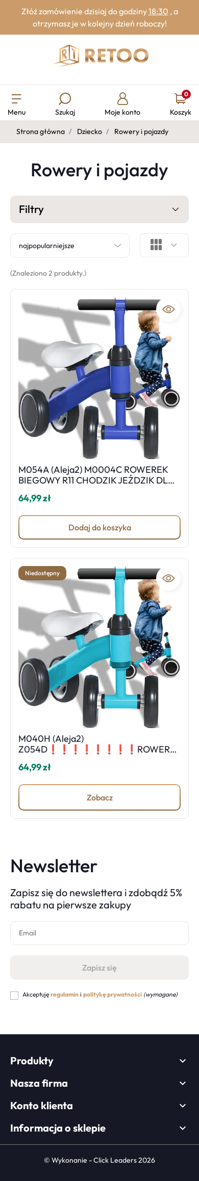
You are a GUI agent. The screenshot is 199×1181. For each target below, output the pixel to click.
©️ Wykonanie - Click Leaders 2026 (99, 1160)
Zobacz (100, 797)
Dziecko (89, 131)
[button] (65, 105)
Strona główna (40, 131)
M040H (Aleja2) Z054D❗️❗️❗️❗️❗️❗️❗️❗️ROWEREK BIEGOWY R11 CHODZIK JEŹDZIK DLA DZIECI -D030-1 (97, 755)
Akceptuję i (100, 994)
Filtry (99, 210)
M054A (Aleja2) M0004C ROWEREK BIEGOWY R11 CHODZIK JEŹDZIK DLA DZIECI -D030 (96, 480)
